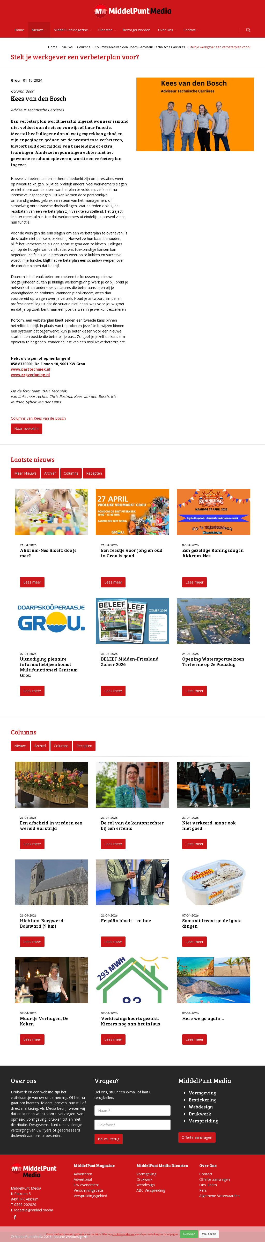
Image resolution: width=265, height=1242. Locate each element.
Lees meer (32, 582)
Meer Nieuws (25, 473)
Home (19, 29)
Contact (189, 29)
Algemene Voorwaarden (219, 1195)
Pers (203, 1190)
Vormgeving (146, 1173)
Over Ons (165, 29)
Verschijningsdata (88, 1190)
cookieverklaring (123, 1234)
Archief (50, 473)
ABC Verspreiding (150, 1190)
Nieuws (37, 29)
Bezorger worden (136, 29)
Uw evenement (86, 1184)
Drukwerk (144, 1179)
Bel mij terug (108, 1138)
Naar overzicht (26, 428)
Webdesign (145, 1184)
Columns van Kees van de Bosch (38, 418)
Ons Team (208, 1184)
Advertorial (83, 1179)
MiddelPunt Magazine (71, 29)
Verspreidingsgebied (90, 1195)
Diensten (105, 29)
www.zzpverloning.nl (30, 374)
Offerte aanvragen (197, 1137)
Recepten (94, 473)
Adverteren (83, 1173)
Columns (71, 473)
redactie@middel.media (33, 1210)
